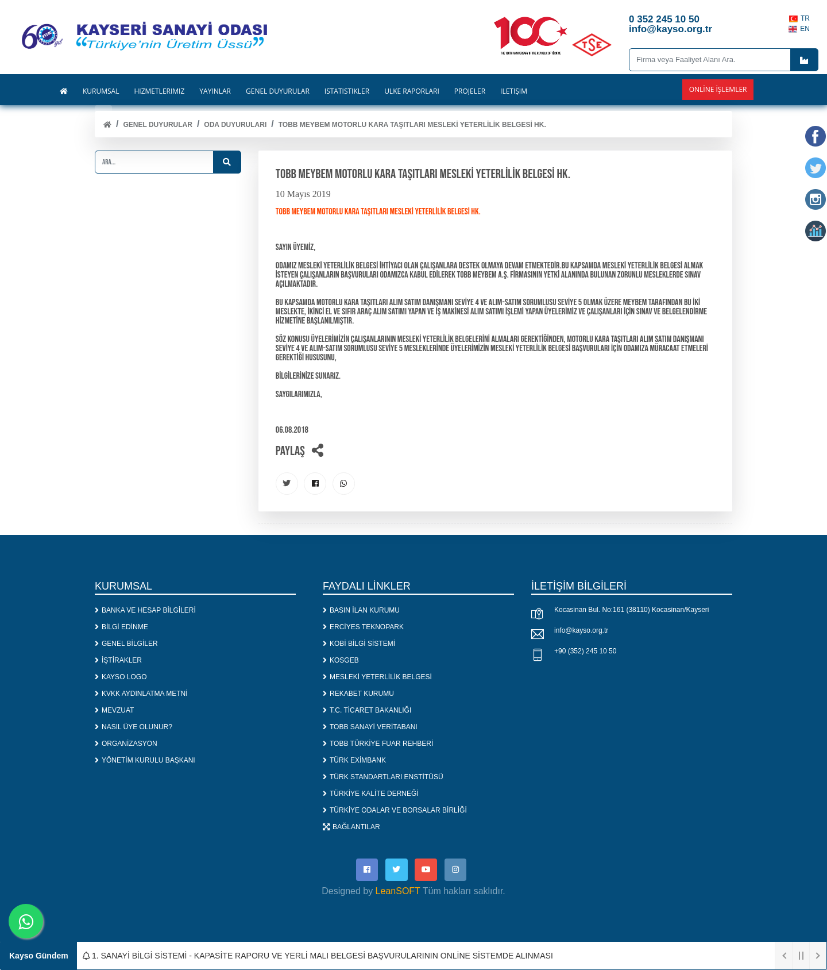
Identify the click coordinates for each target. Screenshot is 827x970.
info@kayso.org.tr (581, 632)
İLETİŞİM (513, 91)
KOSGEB (341, 661)
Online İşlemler (718, 89)
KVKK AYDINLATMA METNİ (141, 694)
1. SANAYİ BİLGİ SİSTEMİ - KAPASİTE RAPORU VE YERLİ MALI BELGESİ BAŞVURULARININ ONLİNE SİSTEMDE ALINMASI (318, 955)
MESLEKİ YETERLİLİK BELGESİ (377, 677)
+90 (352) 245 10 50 (585, 652)
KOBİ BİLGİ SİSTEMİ (359, 644)
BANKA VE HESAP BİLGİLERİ (145, 611)
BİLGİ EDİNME (121, 627)
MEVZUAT (114, 711)
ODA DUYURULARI (235, 125)
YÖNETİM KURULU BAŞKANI (145, 761)
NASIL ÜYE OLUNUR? (133, 727)
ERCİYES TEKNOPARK (363, 627)
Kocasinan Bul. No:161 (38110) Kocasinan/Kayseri (631, 611)
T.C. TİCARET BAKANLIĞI (367, 711)
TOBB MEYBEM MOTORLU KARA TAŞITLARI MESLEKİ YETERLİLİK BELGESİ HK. (412, 125)
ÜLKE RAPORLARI (411, 91)
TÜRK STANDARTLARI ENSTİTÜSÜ (383, 777)
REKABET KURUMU (358, 694)
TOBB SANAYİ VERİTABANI (370, 727)
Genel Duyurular (157, 125)
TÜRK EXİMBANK (354, 761)
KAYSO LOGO (120, 677)
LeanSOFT (398, 893)
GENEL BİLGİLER (126, 644)
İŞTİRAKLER (118, 661)
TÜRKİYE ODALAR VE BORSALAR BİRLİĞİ (395, 811)
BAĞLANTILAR (351, 827)
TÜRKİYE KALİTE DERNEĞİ (371, 794)
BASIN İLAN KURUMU (361, 611)
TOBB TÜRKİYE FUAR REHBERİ (378, 744)
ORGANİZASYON (126, 744)
